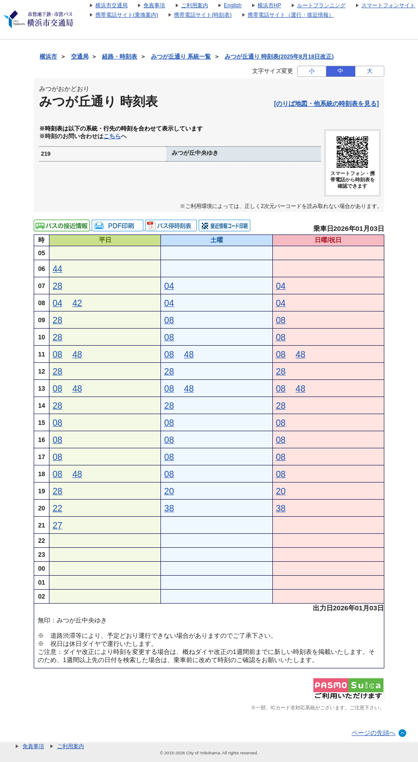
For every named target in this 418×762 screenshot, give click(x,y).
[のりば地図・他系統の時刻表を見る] (326, 103)
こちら (112, 136)
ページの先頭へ (373, 732)
